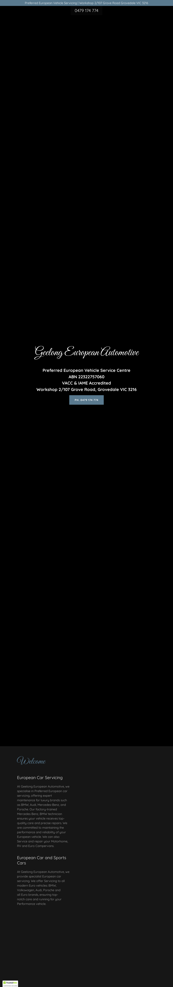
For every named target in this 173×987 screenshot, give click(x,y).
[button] (10, 984)
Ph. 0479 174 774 (86, 400)
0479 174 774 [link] (86, 10)
